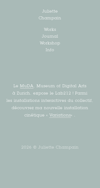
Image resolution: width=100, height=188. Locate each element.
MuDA (27, 85)
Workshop (50, 42)
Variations (60, 115)
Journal (50, 36)
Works (50, 29)
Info (50, 49)
